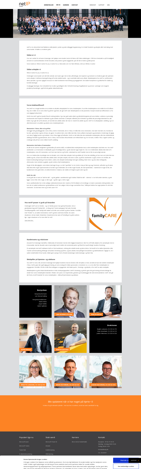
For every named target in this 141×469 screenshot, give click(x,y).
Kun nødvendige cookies (126, 455)
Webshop (93, 5)
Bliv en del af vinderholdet (79, 436)
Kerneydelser (48, 5)
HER (56, 181)
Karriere (66, 5)
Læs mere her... (29, 214)
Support (101, 5)
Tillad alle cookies (126, 449)
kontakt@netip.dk (103, 444)
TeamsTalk (22, 444)
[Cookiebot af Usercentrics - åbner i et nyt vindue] (12, 465)
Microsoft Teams (24, 440)
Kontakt (75, 5)
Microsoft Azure (24, 436)
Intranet (48, 440)
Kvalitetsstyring (50, 444)
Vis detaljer (96, 465)
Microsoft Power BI (51, 436)
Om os (58, 5)
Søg (108, 5)
